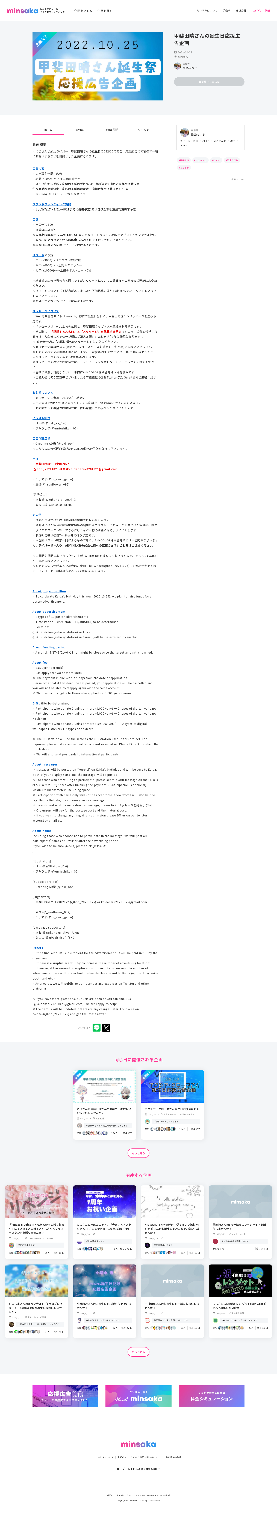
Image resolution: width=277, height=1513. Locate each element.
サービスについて (100, 1450)
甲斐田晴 (184, 160)
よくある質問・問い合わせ (145, 1450)
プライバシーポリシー (135, 1495)
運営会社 (241, 10)
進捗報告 (80, 130)
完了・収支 (143, 130)
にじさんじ (201, 160)
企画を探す (105, 10)
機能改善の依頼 (178, 1450)
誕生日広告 (232, 160)
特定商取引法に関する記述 (158, 1495)
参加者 (112, 130)
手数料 (227, 10)
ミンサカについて (207, 10)
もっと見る (138, 1153)
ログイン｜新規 (261, 10)
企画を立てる (83, 10)
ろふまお (184, 167)
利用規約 (120, 1495)
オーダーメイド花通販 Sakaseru (138, 1461)
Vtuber (216, 160)
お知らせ (120, 1450)
